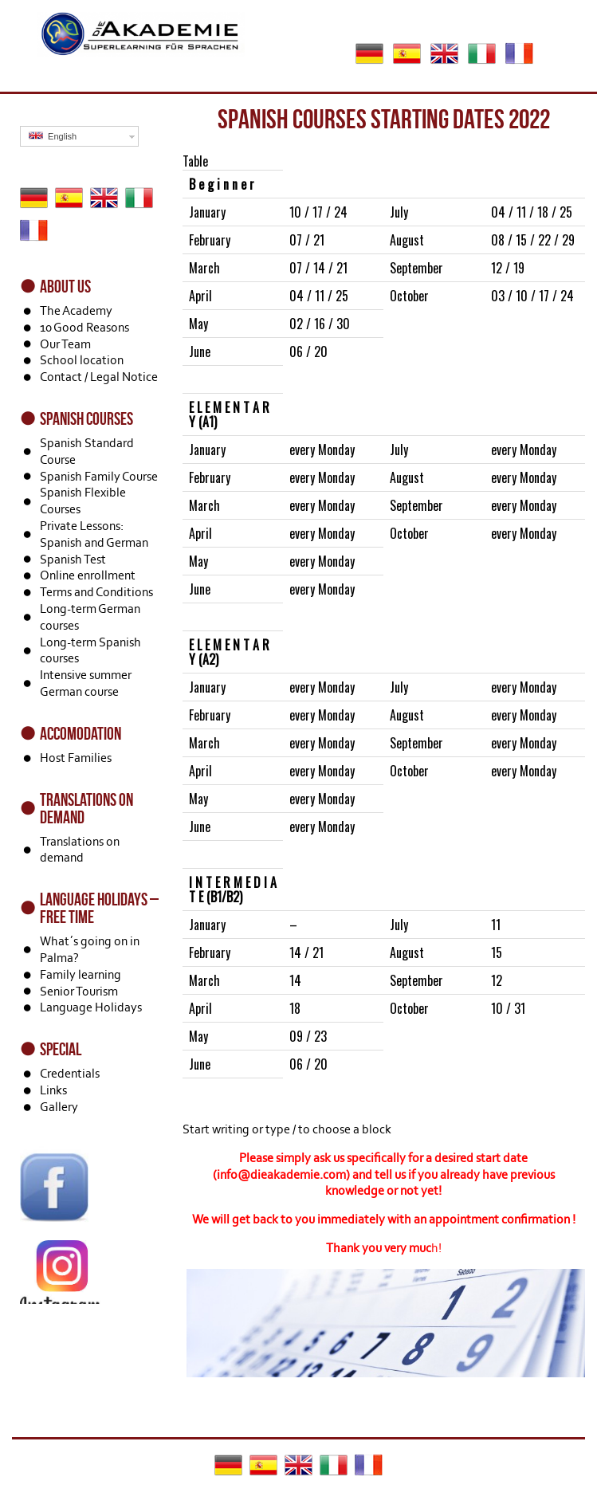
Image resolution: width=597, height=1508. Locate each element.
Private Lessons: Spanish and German (94, 534)
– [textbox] (293, 924)
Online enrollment (88, 575)
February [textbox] (209, 240)
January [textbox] (207, 212)
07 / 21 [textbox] (306, 240)
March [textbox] (204, 268)
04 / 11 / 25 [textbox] (318, 296)
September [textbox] (416, 268)
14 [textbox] (295, 980)
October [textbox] (409, 296)
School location (82, 359)
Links (53, 1090)
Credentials (70, 1073)
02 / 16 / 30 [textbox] (319, 323)
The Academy (76, 310)
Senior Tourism (79, 991)
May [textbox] (198, 323)
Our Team (65, 343)
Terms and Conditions (96, 591)
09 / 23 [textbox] (308, 1036)
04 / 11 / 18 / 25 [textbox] (531, 212)
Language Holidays (91, 1007)
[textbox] (233, 184)
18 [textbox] (294, 1008)
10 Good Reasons (84, 327)
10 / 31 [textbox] (508, 1008)
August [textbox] (407, 240)
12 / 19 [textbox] (507, 268)
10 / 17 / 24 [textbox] (318, 212)
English (53, 136)
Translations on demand (80, 850)
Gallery (59, 1106)
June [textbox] (199, 351)
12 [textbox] (496, 980)
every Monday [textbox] (322, 449)
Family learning (80, 974)
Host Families (76, 757)
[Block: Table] (384, 629)
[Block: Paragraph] (384, 1129)
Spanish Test (73, 559)
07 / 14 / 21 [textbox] (318, 268)
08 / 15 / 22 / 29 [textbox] (533, 240)
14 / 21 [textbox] (306, 952)
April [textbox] (200, 296)
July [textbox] (399, 212)
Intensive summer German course (86, 683)
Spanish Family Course (99, 476)
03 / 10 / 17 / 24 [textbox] (532, 296)
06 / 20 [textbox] (308, 351)
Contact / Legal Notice (99, 376)
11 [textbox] (496, 924)
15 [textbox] (496, 952)
